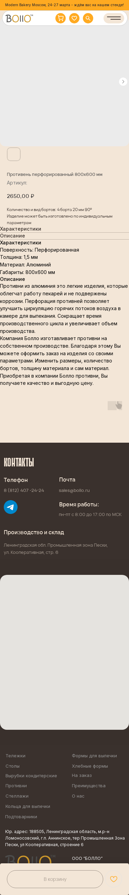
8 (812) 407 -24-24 (24, 490)
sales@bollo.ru (74, 490)
